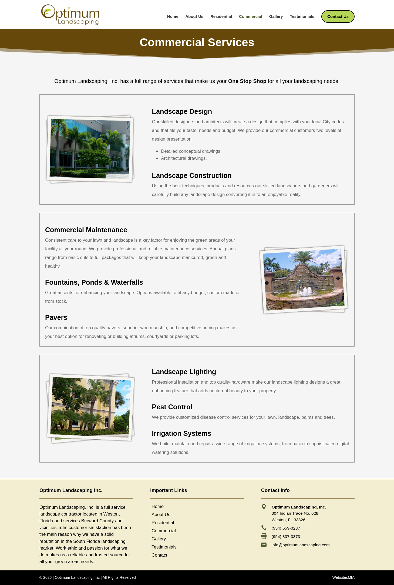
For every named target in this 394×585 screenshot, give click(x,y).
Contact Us (338, 17)
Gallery (276, 17)
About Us (194, 17)
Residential (221, 17)
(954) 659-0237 (286, 528)
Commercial (250, 17)
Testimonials (302, 17)
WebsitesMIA (343, 577)
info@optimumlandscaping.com (301, 545)
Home (173, 17)
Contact (159, 555)
